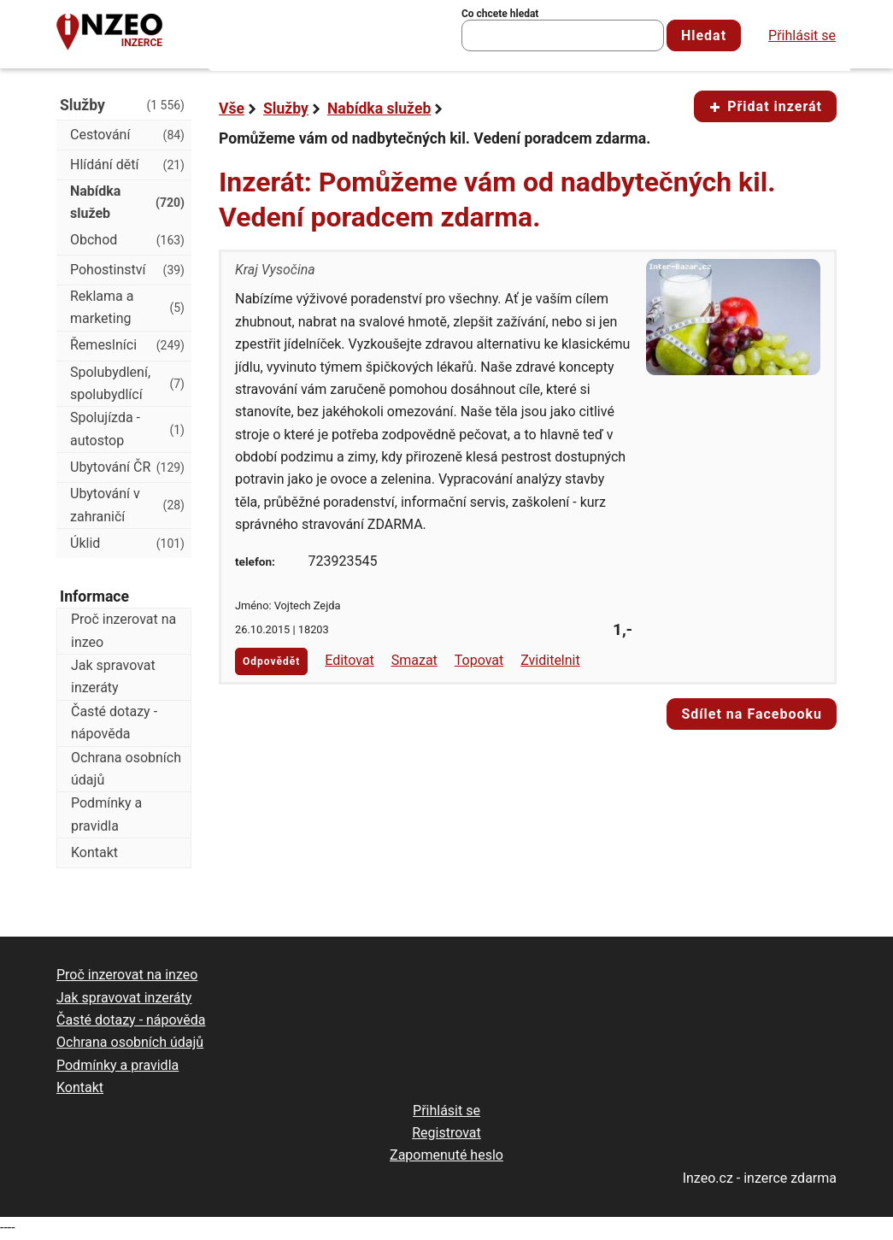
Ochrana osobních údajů (126, 768)
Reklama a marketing (127, 307)
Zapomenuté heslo (446, 1155)
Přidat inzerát (765, 106)
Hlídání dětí (127, 165)
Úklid (127, 543)
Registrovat (446, 1133)
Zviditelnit (550, 660)
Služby (285, 108)
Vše (231, 108)
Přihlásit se (802, 35)
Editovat (349, 660)
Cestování (127, 135)
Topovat (479, 660)
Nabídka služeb (379, 108)
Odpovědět (271, 661)
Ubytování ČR (127, 467)
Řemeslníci (127, 345)
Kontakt (94, 852)
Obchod (127, 240)
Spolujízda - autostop (127, 428)
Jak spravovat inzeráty (113, 676)
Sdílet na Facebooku (751, 714)
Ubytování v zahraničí (127, 504)
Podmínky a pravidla (106, 814)
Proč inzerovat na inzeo (123, 630)
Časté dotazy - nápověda (114, 722)
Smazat (414, 660)
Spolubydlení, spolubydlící (127, 383)
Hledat (703, 35)
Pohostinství (127, 270)
